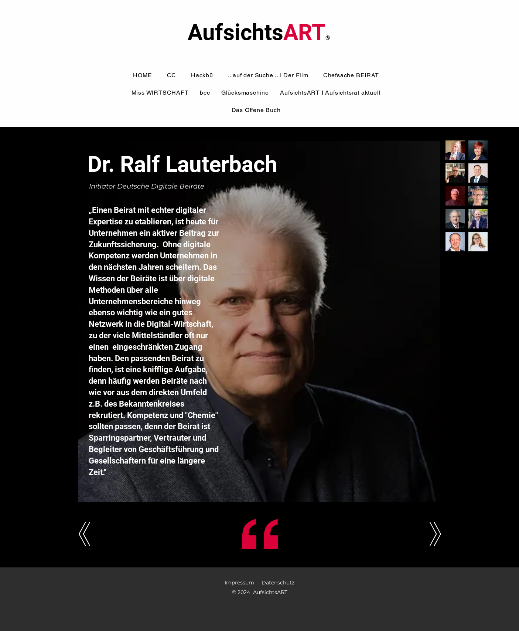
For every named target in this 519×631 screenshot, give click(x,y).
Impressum (239, 582)
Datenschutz (278, 582)
